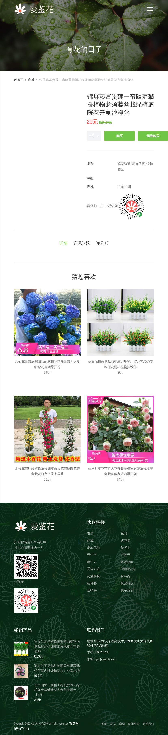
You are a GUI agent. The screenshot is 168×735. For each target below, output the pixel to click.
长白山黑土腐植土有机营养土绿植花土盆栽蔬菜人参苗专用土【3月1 (57, 690)
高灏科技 (93, 576)
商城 (31, 80)
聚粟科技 (127, 583)
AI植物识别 (128, 569)
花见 (113, 723)
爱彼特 (92, 590)
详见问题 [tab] (82, 243)
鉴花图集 (133, 723)
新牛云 (92, 562)
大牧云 (125, 555)
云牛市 (92, 555)
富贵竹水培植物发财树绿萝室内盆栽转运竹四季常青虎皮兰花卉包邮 (57, 646)
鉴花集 (125, 540)
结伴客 (92, 583)
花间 (124, 533)
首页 (19, 80)
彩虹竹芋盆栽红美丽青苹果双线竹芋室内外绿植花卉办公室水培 (57, 668)
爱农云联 (93, 569)
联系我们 (127, 590)
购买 (119, 136)
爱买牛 (125, 547)
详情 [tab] (63, 243)
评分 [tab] (102, 243)
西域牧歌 (127, 562)
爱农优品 (93, 547)
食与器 (125, 576)
